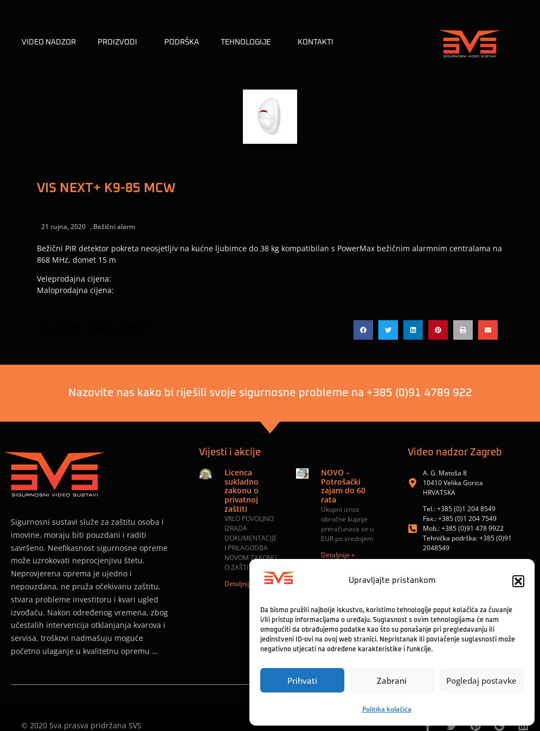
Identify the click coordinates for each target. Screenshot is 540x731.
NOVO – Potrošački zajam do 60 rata (343, 486)
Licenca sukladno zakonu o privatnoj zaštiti (241, 490)
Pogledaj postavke (481, 680)
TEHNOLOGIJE (248, 42)
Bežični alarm (114, 226)
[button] (518, 581)
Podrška (181, 42)
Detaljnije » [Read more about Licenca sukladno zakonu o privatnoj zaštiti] (241, 583)
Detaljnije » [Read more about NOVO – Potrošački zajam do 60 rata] (338, 555)
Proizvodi (120, 42)
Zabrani (392, 680)
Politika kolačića (387, 709)
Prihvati (302, 680)
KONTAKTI (315, 42)
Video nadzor (49, 42)
